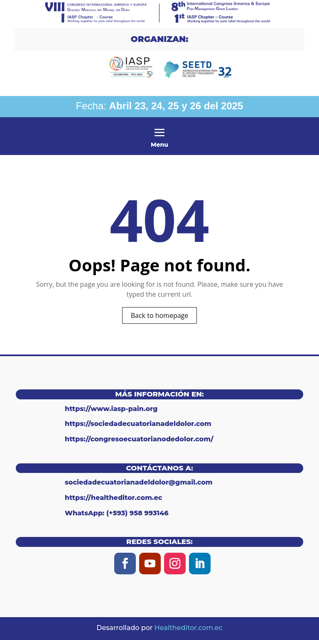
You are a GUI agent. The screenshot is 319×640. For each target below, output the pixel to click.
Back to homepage (160, 315)
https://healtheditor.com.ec (113, 498)
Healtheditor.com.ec (189, 628)
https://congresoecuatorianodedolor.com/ (139, 439)
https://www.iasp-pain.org (111, 409)
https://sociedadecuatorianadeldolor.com (138, 424)
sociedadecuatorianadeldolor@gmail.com (139, 482)
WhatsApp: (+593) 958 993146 (117, 513)
